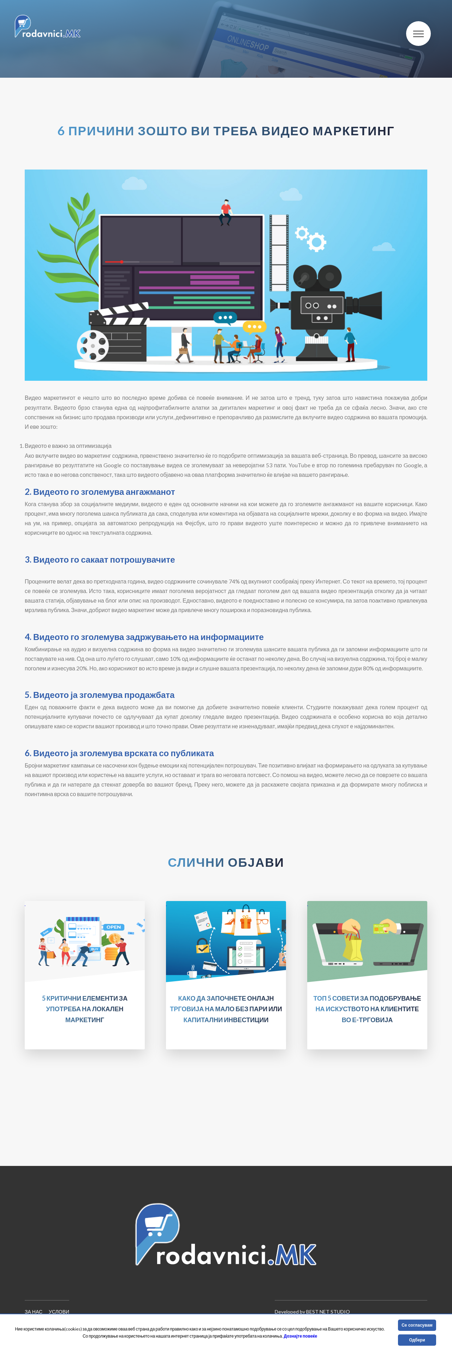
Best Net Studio (328, 1312)
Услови (59, 1312)
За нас (33, 1312)
